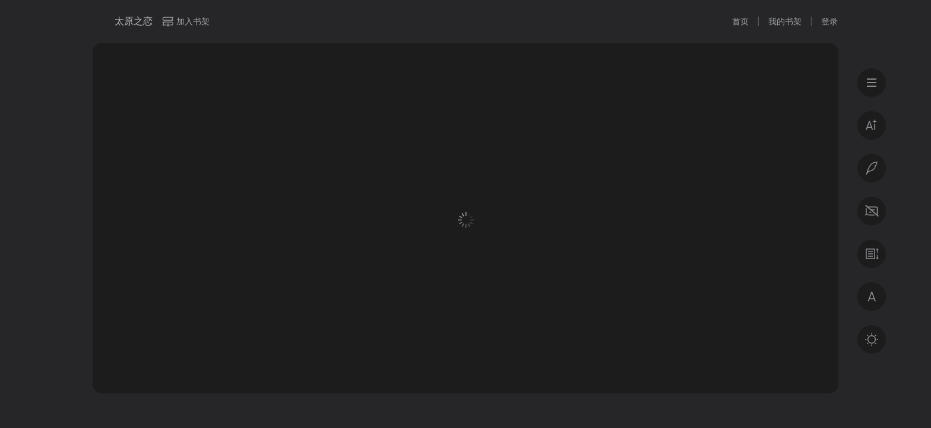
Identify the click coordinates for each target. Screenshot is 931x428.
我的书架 (785, 21)
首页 (740, 21)
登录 (829, 21)
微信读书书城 (99, 21)
